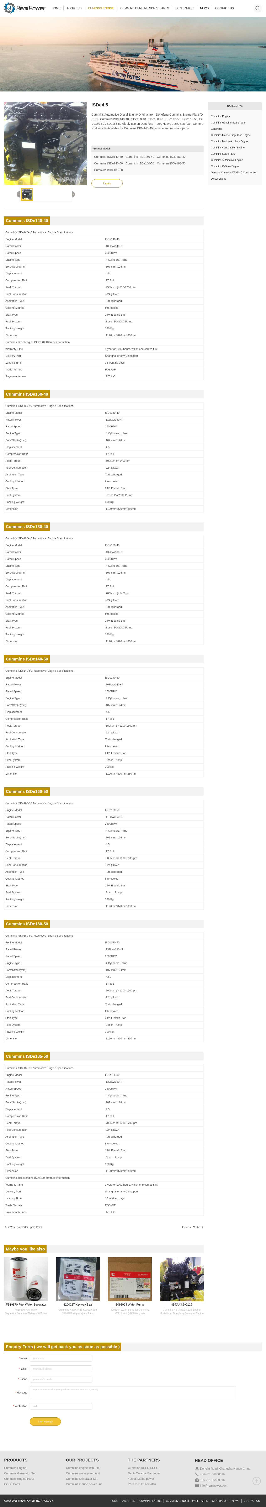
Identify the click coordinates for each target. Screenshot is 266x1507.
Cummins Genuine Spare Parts (228, 122)
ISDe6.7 (186, 1227)
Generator (216, 128)
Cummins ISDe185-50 (108, 170)
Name (23, 1358)
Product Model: (101, 148)
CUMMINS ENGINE (101, 8)
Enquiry (107, 183)
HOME (56, 8)
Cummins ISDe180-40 (171, 156)
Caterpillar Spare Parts (29, 1227)
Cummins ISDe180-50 (171, 163)
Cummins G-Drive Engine (225, 166)
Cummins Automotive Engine (227, 160)
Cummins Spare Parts (223, 153)
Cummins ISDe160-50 (140, 163)
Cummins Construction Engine (228, 147)
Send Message (45, 1421)
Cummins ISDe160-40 (140, 156)
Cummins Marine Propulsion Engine (231, 135)
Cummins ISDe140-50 (108, 163)
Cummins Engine (220, 116)
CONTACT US (224, 8)
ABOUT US (74, 8)
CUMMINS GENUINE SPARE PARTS (144, 8)
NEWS (204, 8)
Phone (22, 1379)
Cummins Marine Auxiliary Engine (229, 141)
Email (23, 1369)
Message (21, 1392)
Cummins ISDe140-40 (108, 156)
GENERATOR (184, 8)
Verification (20, 1406)
